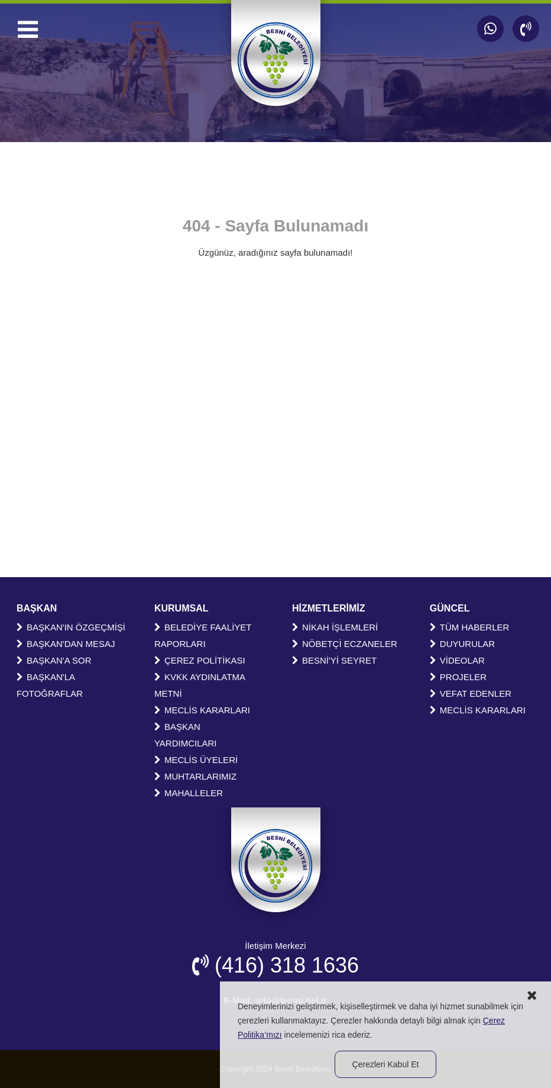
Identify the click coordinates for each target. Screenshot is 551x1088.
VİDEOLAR (457, 660)
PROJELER (458, 677)
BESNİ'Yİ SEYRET (334, 660)
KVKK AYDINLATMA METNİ (199, 685)
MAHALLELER (188, 793)
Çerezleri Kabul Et (385, 1064)
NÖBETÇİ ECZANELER (344, 644)
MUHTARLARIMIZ (195, 776)
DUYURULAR (462, 644)
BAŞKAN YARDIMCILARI (185, 735)
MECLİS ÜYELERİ (196, 760)
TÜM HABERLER (470, 627)
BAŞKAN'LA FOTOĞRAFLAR (50, 685)
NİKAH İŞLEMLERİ (335, 627)
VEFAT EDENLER (470, 693)
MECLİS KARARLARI (202, 710)
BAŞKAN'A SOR (54, 660)
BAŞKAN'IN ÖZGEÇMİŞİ (71, 627)
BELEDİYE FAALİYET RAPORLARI (202, 635)
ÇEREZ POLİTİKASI (199, 660)
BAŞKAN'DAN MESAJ (66, 644)
